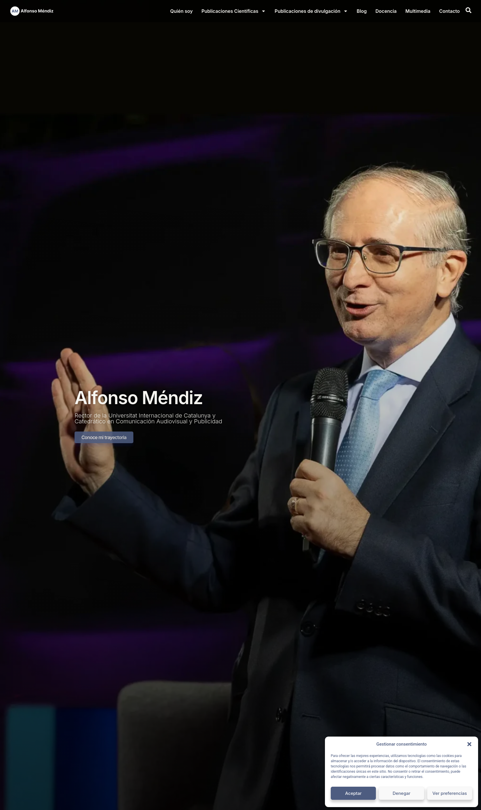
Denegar (401, 793)
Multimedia (417, 11)
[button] (469, 744)
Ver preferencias (449, 793)
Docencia (386, 11)
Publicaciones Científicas (233, 11)
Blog (362, 11)
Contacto (449, 11)
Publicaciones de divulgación (311, 11)
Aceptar (353, 793)
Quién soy (181, 11)
